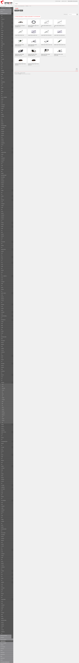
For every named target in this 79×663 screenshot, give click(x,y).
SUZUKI (2, 139)
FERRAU (2, 196)
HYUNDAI (2, 59)
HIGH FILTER (3, 241)
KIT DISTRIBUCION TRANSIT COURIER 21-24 (20, 26)
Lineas (2, 11)
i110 (1, 118)
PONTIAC (2, 133)
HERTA (2, 226)
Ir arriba (77, 70)
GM (1, 21)
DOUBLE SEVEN (3, 152)
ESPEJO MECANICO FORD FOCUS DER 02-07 (32, 45)
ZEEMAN (2, 582)
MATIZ (2, 121)
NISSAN (2, 78)
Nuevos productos (3, 639)
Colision (16, 10)
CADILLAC (2, 426)
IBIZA (2, 120)
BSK (1, 148)
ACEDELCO (2, 19)
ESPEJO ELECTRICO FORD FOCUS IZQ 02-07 (45, 55)
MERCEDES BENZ (3, 125)
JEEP (1, 171)
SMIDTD (2, 466)
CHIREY (2, 508)
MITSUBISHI (3, 127)
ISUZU (2, 333)
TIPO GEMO (3, 489)
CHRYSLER (2, 72)
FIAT (1, 163)
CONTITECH (2, 648)
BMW (2, 36)
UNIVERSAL (3, 142)
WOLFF (2, 578)
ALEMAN (2, 70)
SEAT (2, 66)
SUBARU (2, 348)
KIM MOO (2, 304)
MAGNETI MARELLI (4, 315)
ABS (1, 15)
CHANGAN (2, 506)
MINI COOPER (3, 532)
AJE (1, 61)
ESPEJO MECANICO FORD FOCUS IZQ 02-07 (19, 45)
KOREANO (2, 312)
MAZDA (2, 123)
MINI (2, 338)
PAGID (2, 660)
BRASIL (2, 91)
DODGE (2, 55)
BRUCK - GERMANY (4, 97)
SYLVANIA (2, 485)
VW (1, 17)
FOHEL (2, 650)
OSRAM (2, 424)
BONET (2, 87)
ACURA (2, 99)
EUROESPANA (3, 599)
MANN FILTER (3, 658)
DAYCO (2, 30)
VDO (2, 574)
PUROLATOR (2, 652)
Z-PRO (2, 51)
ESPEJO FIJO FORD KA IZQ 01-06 (46, 44)
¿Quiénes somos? (64, 1)
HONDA (2, 114)
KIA (2, 405)
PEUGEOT (2, 131)
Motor (2, 24)
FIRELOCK (2, 199)
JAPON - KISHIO (3, 293)
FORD (2, 32)
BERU (1, 656)
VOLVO (2, 144)
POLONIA (2, 447)
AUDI (2, 102)
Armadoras (2, 637)
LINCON (2, 428)
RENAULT (2, 135)
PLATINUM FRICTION (4, 441)
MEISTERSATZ (3, 319)
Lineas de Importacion (4, 13)
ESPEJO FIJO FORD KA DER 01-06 (59, 44)
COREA (2, 26)
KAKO (2, 38)
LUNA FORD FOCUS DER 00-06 (59, 35)
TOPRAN (2, 570)
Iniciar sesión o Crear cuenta (72, 1)
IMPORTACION (3, 249)
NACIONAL (2, 363)
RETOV (2, 454)
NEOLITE (2, 374)
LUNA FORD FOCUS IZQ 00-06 (46, 35)
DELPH (2, 34)
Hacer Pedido (3, 9)
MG (1, 530)
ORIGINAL (2, 382)
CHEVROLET (3, 104)
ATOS (2, 53)
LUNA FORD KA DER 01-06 (32, 35)
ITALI (2, 262)
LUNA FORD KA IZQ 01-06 (19, 35)
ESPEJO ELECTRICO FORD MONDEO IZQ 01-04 (19, 55)
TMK (2, 549)
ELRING (2, 190)
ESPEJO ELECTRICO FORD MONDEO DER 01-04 (32, 55)
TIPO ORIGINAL (3, 500)
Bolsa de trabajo (57, 1)
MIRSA (2, 355)
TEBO (2, 45)
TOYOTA (2, 140)
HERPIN (2, 222)
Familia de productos (4, 635)
